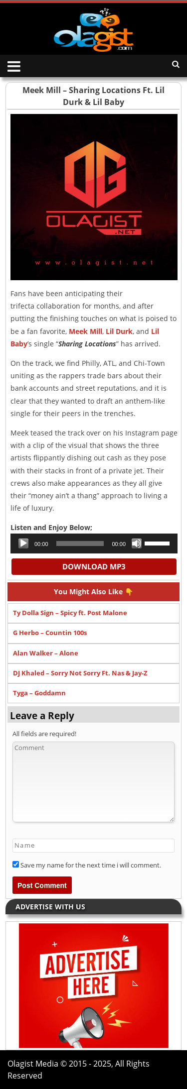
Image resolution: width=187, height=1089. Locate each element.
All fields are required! (44, 733)
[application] (94, 543)
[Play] (23, 543)
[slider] (80, 543)
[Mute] (137, 543)
